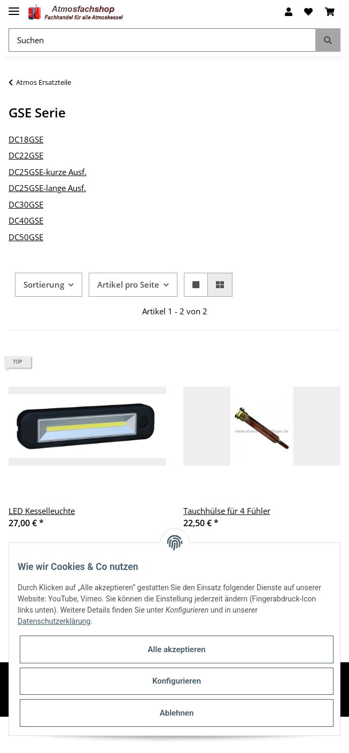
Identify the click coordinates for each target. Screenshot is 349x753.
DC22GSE (26, 155)
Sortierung (44, 284)
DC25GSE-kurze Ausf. (48, 172)
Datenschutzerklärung (54, 621)
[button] (288, 11)
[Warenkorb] (329, 11)
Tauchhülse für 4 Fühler (226, 510)
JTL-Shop (193, 739)
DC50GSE (26, 237)
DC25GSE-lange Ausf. (47, 188)
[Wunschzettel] (308, 11)
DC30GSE (26, 204)
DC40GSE (26, 220)
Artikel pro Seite (128, 284)
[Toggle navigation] (14, 6)
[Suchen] (162, 40)
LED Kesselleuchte (42, 510)
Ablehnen (177, 713)
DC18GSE (26, 139)
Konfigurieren (176, 681)
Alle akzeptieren (176, 649)
